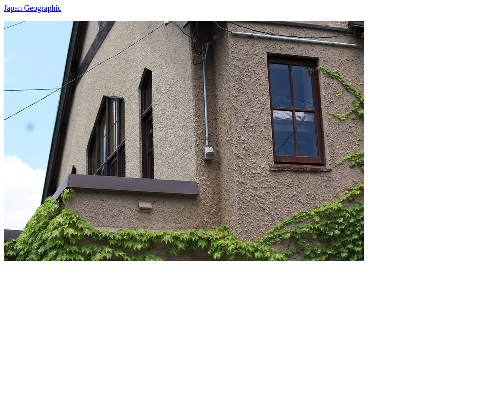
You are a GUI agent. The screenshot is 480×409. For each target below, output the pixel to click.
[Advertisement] (240, 331)
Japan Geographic (32, 8)
